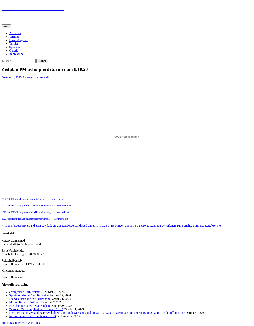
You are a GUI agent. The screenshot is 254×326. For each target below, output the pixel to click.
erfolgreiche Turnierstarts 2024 (28, 292)
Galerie (13, 50)
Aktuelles (15, 33)
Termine (14, 36)
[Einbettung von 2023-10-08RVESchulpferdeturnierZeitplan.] (127, 137)
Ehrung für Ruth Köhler (24, 302)
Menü (6, 26)
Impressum (16, 54)
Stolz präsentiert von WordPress (21, 322)
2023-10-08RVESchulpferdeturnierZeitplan (23, 199)
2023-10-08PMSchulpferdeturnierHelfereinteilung (26, 212)
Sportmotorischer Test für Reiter (29, 295)
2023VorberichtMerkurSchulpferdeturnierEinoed (26, 218)
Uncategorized (30, 77)
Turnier (13, 43)
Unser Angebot (18, 40)
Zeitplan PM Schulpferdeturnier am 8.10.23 (36, 309)
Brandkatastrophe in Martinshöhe (29, 298)
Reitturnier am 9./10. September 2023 (32, 316)
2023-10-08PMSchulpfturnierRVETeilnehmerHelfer (27, 205)
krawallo (45, 77)
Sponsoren (15, 47)
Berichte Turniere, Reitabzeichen (204, 225)
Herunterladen (56, 199)
